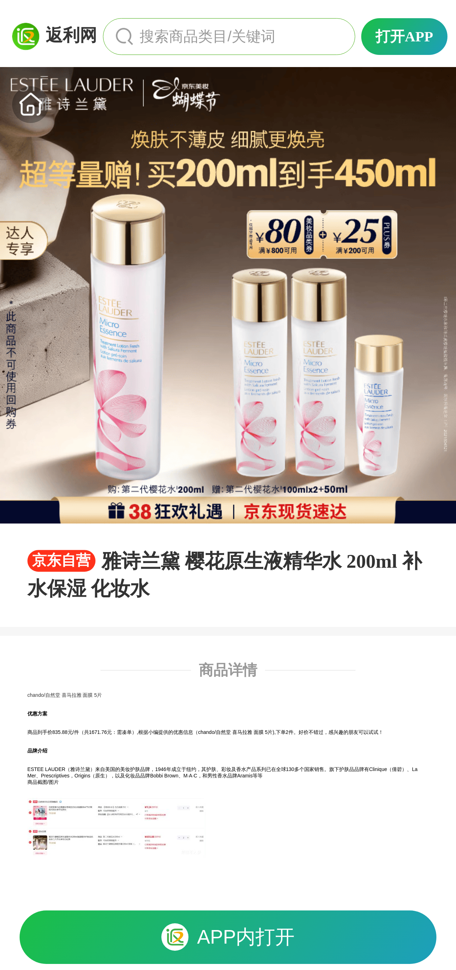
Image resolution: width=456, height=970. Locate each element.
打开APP (404, 37)
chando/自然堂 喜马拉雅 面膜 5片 (64, 695)
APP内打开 (228, 937)
